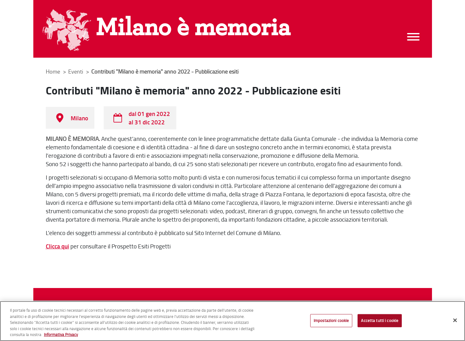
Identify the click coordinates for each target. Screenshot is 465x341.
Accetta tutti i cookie (379, 320)
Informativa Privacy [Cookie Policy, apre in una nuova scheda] (61, 334)
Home (53, 71)
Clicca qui (57, 246)
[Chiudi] (455, 320)
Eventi (76, 71)
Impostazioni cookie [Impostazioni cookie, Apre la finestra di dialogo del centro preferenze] (331, 320)
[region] (232, 321)
